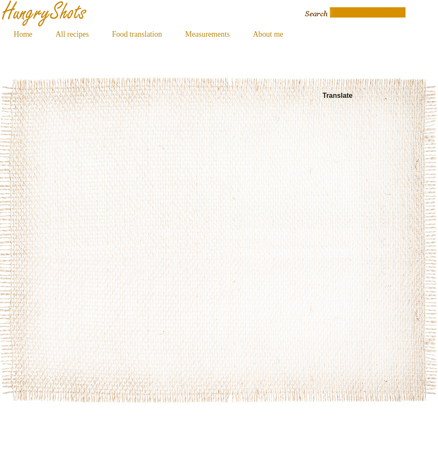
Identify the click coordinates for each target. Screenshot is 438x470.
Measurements (207, 34)
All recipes (72, 34)
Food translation (137, 34)
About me (268, 34)
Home (23, 34)
